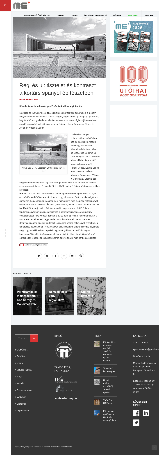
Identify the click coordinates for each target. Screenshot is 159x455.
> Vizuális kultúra (23, 370)
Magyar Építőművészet (37, 15)
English (149, 15)
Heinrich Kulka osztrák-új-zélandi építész (108, 386)
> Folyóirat (20, 356)
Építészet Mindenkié (95, 15)
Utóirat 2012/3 (33, 100)
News (75, 15)
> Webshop (20, 397)
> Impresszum (22, 410)
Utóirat (61, 15)
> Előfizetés (20, 404)
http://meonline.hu (141, 356)
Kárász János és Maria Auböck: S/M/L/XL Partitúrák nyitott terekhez (109, 351)
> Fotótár (19, 383)
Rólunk (117, 15)
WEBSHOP (133, 15)
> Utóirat (19, 363)
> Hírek (18, 376)
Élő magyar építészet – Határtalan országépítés (109, 416)
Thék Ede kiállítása (108, 402)
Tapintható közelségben (109, 370)
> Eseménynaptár (23, 390)
